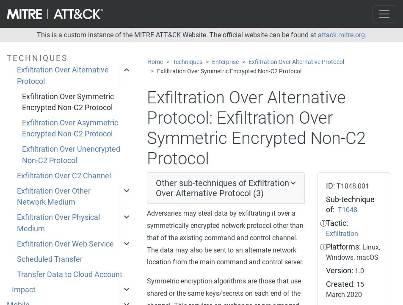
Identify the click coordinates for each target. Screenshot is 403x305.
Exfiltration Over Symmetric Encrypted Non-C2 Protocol (68, 102)
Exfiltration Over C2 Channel (64, 176)
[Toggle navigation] (384, 14)
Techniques (187, 62)
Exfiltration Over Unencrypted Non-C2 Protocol (71, 154)
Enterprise (225, 62)
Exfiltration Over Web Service (65, 244)
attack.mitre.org (341, 35)
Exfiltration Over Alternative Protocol (63, 75)
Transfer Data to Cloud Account (69, 274)
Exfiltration (342, 234)
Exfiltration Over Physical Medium (58, 223)
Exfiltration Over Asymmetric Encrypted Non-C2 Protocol (70, 128)
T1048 (347, 210)
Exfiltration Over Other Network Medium (54, 196)
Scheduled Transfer (50, 259)
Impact (24, 290)
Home (155, 62)
